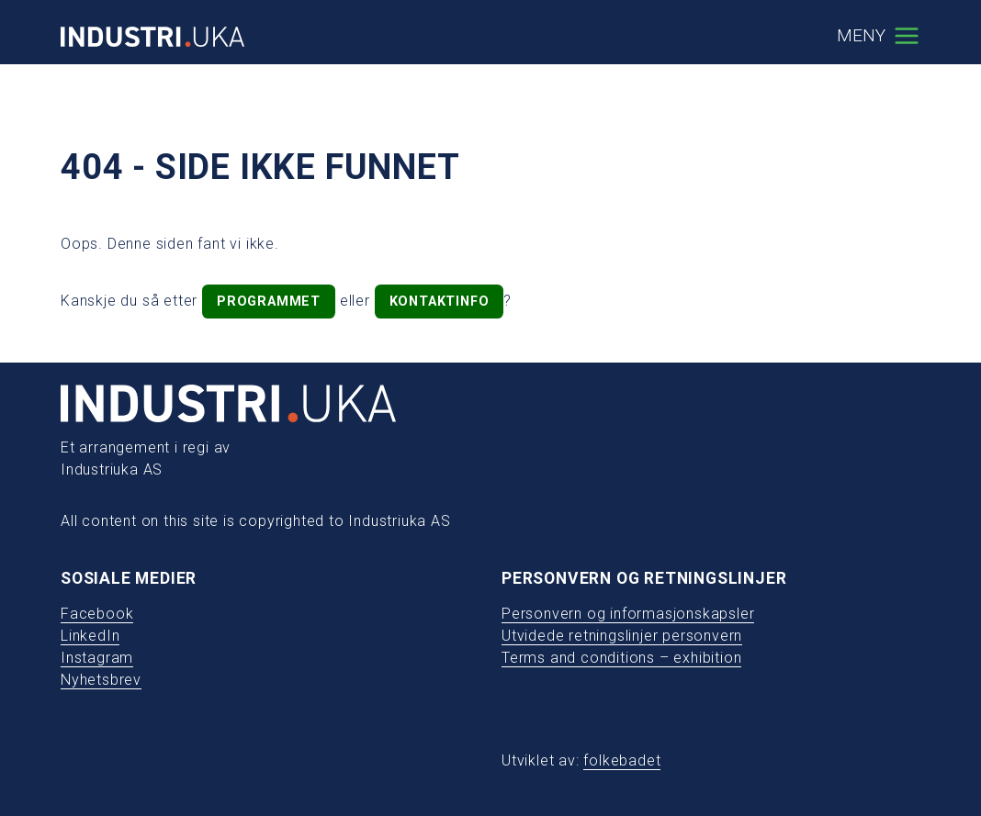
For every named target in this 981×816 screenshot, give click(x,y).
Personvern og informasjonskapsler (628, 613)
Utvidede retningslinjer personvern (622, 635)
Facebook (97, 613)
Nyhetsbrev (101, 679)
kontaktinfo (439, 301)
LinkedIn (90, 635)
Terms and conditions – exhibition (621, 657)
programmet (269, 301)
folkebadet (621, 760)
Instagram (97, 657)
